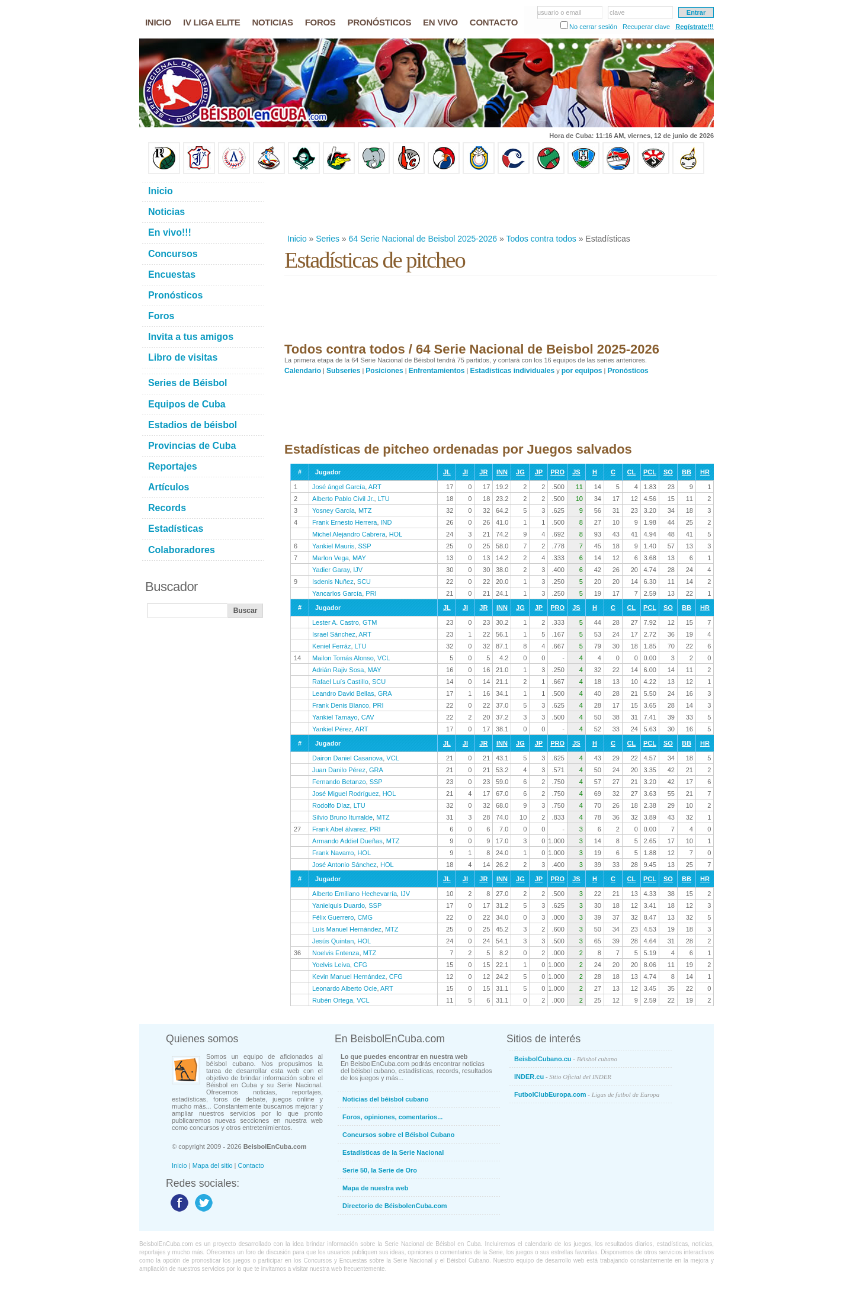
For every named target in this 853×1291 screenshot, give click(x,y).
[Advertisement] (500, 203)
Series (327, 238)
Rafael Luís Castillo (340, 681)
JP (539, 472)
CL (631, 472)
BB (686, 472)
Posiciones (384, 371)
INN (502, 472)
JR (483, 472)
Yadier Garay (330, 569)
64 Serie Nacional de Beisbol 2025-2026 (423, 238)
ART (374, 486)
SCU (364, 581)
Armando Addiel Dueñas (347, 840)
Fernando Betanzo (339, 781)
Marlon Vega (330, 557)
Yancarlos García (337, 593)
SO (668, 472)
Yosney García (333, 510)
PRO (557, 472)
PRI (370, 593)
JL (447, 472)
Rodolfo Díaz (331, 805)
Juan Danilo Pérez (338, 769)
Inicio (297, 238)
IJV (358, 569)
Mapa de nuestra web (375, 1188)
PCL (649, 472)
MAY (359, 557)
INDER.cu (562, 1076)
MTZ (365, 510)
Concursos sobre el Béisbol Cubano (398, 1134)
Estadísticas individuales (512, 371)
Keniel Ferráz (331, 646)
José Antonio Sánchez (344, 864)
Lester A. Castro (335, 622)
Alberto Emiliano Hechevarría (354, 893)
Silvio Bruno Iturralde (342, 817)
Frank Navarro (333, 852)
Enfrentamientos (437, 371)
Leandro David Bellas (343, 693)
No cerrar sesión (593, 26)
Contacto (251, 1165)
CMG (365, 917)
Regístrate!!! (694, 26)
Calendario (302, 371)
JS (576, 472)
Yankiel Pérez (332, 729)
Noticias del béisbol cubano (385, 1099)
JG (520, 472)
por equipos (582, 371)
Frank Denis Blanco (340, 705)
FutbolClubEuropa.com (586, 1094)
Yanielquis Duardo (338, 905)
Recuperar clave (646, 26)
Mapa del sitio (213, 1165)
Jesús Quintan (333, 941)
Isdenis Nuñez (333, 581)
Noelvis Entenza (336, 952)
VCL (383, 657)
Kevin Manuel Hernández (349, 976)
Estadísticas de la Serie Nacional (393, 1152)
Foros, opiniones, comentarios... (392, 1116)
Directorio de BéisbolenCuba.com (394, 1205)
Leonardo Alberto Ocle (344, 988)
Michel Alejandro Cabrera (349, 534)
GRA (385, 693)
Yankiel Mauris (333, 546)
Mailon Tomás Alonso (343, 657)
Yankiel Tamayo (335, 717)
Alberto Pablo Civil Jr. (343, 498)
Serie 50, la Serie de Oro (379, 1170)
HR (705, 472)
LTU (384, 498)
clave (617, 12)
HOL (396, 534)
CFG (360, 964)
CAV (367, 717)
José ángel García (338, 486)
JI (465, 472)
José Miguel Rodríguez (345, 793)
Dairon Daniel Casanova (347, 758)
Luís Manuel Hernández (346, 929)
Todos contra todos (541, 238)
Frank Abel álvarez (339, 829)
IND (386, 522)
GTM (370, 622)
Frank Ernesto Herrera (344, 522)
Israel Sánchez (333, 634)
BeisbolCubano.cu (565, 1058)
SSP (364, 546)
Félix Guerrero (333, 917)
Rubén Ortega (332, 1000)
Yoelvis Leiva (331, 964)
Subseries (343, 371)
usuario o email (559, 12)
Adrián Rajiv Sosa (338, 669)
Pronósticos (627, 371)
